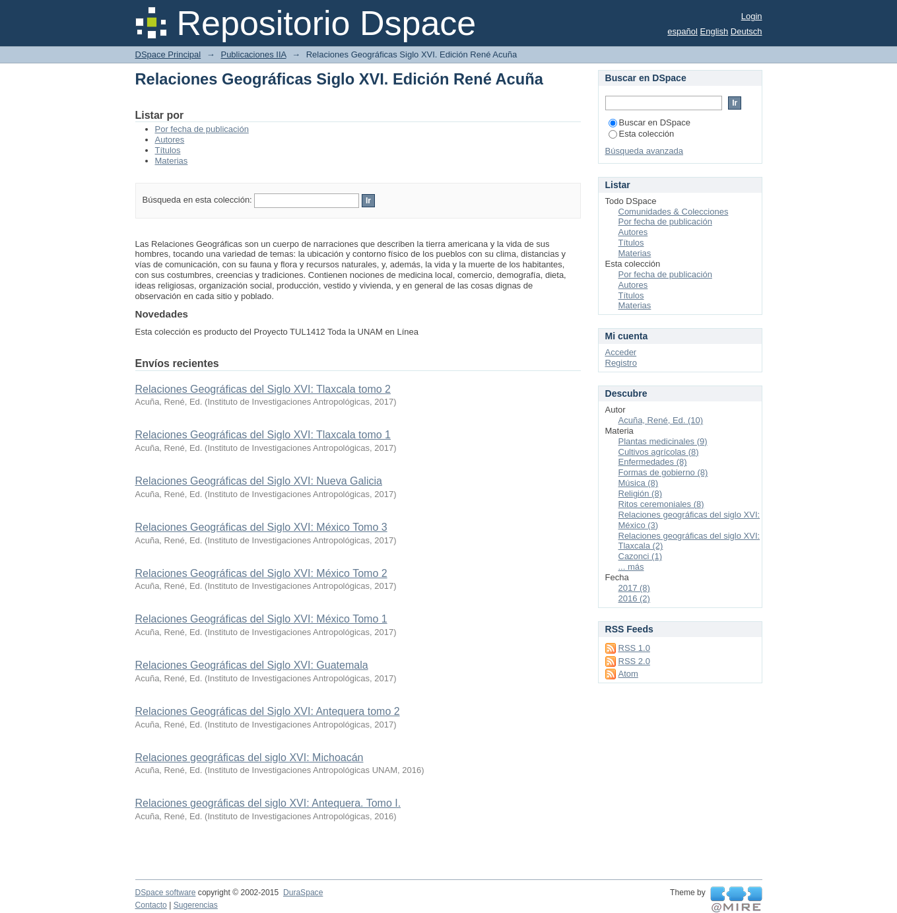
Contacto (151, 905)
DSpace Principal (168, 54)
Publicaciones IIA (253, 54)
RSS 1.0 (634, 648)
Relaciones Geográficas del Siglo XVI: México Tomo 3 (261, 527)
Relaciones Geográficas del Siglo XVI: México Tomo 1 (261, 619)
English (714, 31)
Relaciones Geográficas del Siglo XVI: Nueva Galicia (258, 481)
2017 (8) (634, 588)
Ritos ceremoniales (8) (661, 504)
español (682, 31)
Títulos (168, 150)
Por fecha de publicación (202, 129)
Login (751, 16)
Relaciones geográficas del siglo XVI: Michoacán (249, 757)
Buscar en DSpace (649, 122)
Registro (621, 363)
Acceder (621, 352)
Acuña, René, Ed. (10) (661, 420)
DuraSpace (303, 892)
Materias (171, 161)
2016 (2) (634, 598)
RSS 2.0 (634, 661)
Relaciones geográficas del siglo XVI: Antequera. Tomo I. (268, 803)
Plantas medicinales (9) (663, 441)
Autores (170, 140)
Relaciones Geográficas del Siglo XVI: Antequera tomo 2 (267, 711)
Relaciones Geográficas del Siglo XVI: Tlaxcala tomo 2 (263, 389)
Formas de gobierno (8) (663, 472)
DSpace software (165, 892)
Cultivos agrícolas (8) (658, 452)
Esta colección (642, 134)
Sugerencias (196, 905)
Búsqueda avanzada (644, 151)
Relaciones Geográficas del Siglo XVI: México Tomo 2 (261, 573)
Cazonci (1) (640, 556)
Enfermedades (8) (652, 462)
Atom (628, 674)
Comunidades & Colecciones (673, 212)
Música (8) (638, 483)
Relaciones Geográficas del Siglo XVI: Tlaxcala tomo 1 (263, 434)
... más (631, 567)
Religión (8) (640, 493)
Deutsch (746, 31)
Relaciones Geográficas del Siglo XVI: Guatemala (251, 665)
